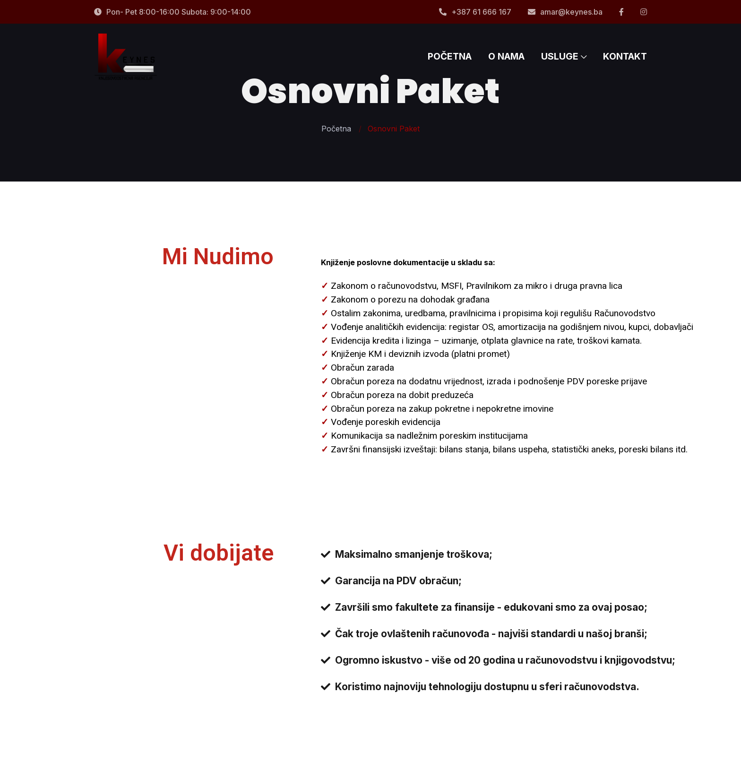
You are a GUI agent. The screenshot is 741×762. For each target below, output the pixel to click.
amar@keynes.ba (565, 12)
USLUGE (563, 56)
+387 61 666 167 (475, 12)
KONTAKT (625, 56)
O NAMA (506, 56)
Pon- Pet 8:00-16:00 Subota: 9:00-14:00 (172, 12)
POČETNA (450, 56)
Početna (336, 128)
